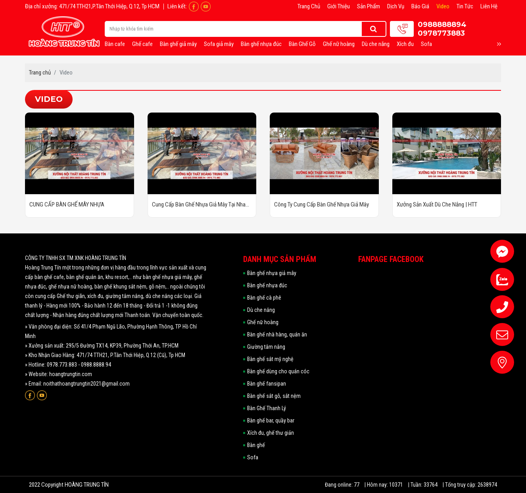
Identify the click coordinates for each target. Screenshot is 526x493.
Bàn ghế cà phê (264, 297)
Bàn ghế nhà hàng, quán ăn (277, 334)
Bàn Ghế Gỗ (302, 44)
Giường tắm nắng (266, 347)
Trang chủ (309, 6)
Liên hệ (488, 6)
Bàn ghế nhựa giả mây (271, 273)
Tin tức (465, 6)
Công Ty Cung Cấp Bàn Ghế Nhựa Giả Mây (321, 204)
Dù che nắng (376, 44)
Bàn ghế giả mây (178, 44)
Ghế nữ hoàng (339, 44)
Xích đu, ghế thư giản (270, 433)
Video (442, 6)
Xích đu (405, 44)
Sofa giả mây (219, 44)
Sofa (426, 44)
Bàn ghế (256, 445)
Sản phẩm (368, 6)
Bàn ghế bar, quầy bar (270, 420)
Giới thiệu (338, 6)
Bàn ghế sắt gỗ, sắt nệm (274, 396)
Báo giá (420, 6)
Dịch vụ (395, 6)
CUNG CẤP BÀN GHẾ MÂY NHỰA (66, 204)
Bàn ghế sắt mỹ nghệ (270, 359)
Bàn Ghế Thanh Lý (266, 408)
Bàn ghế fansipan (266, 383)
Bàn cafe (115, 44)
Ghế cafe (142, 44)
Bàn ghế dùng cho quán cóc (278, 371)
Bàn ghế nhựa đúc (261, 44)
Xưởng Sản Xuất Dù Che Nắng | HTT (437, 204)
